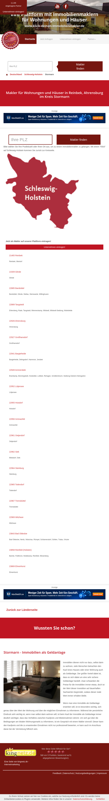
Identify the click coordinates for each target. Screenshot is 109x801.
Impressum (102, 773)
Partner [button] (92, 39)
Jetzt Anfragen (46, 39)
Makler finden (80, 66)
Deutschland (14, 74)
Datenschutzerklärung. (83, 799)
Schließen (100, 799)
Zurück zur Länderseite (22, 609)
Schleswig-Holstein (33, 74)
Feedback (57, 773)
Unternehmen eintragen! (54, 247)
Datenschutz (68, 773)
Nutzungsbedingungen (85, 773)
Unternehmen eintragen (70, 39)
